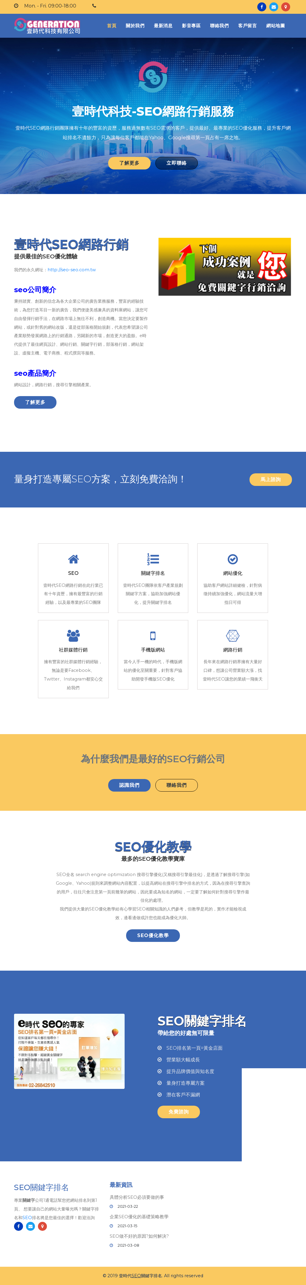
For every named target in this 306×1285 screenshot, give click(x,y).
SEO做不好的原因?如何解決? (139, 1236)
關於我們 (135, 25)
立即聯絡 (176, 163)
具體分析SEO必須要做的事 (137, 1197)
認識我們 (129, 785)
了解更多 (129, 163)
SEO (27, 1217)
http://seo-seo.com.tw (72, 269)
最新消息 (163, 25)
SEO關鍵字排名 (41, 1187)
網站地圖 (275, 25)
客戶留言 (247, 25)
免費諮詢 (179, 1112)
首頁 (113, 25)
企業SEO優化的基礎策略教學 (139, 1216)
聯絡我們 (219, 25)
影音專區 (191, 25)
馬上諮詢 (271, 479)
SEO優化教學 (153, 935)
